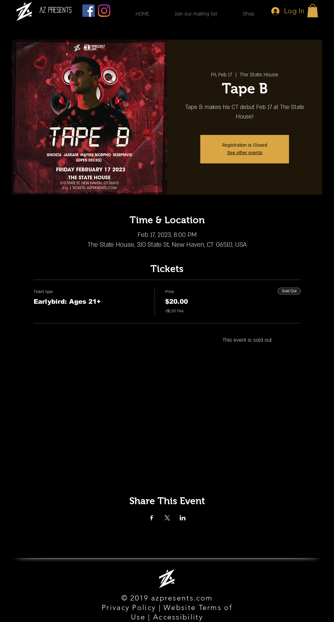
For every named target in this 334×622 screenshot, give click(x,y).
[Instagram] (104, 10)
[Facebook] (88, 10)
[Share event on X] (167, 517)
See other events (244, 153)
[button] (312, 10)
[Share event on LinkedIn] (183, 517)
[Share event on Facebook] (152, 517)
